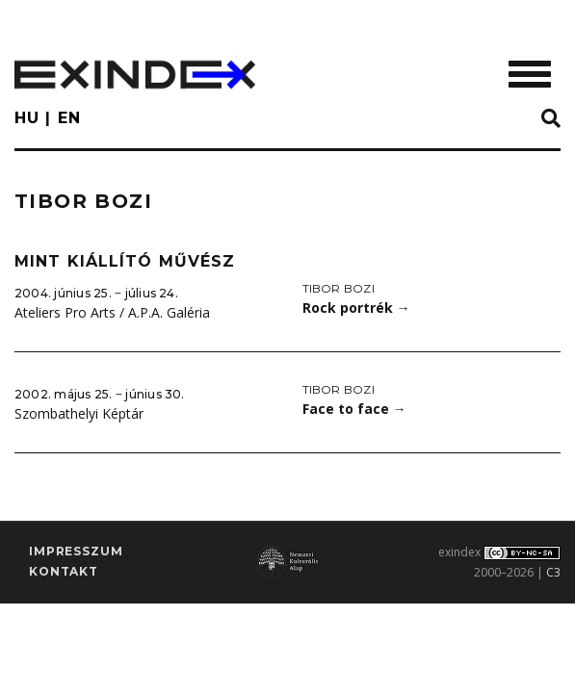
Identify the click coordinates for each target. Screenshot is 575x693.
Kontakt (63, 571)
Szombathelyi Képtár (79, 413)
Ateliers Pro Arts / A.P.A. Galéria (112, 312)
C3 (553, 572)
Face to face (354, 408)
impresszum (75, 551)
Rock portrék (356, 307)
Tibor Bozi (338, 288)
